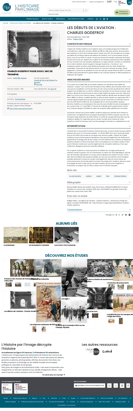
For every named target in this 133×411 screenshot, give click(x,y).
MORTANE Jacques (20, 78)
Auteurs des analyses (20, 401)
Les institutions (122, 401)
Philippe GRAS (78, 39)
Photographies (20, 99)
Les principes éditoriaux (87, 401)
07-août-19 (52, 89)
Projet (64, 401)
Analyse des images (78, 79)
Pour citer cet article (77, 196)
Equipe (73, 401)
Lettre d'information (79, 1)
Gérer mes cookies (104, 405)
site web (39, 85)
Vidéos (90, 19)
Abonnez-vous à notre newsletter (89, 388)
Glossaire (54, 401)
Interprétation (76, 126)
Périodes (60, 19)
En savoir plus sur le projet (53, 378)
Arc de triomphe (75, 176)
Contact (72, 405)
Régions (34, 401)
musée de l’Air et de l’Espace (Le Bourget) (45, 81)
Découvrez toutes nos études (21, 23)
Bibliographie (74, 182)
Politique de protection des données (32, 405)
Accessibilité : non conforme (66, 408)
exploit (98, 176)
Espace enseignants (96, 1)
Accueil (5, 23)
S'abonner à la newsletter (121, 12)
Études (6, 401)
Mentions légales (10, 405)
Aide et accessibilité (106, 401)
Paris (107, 176)
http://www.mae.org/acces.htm (21, 109)
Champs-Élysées (120, 176)
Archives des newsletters (56, 405)
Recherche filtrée (76, 19)
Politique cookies (120, 405)
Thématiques (32, 19)
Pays (44, 401)
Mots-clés (46, 19)
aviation (89, 176)
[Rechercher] (65, 10)
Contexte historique (79, 43)
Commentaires (74, 209)
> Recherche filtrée (53, 14)
